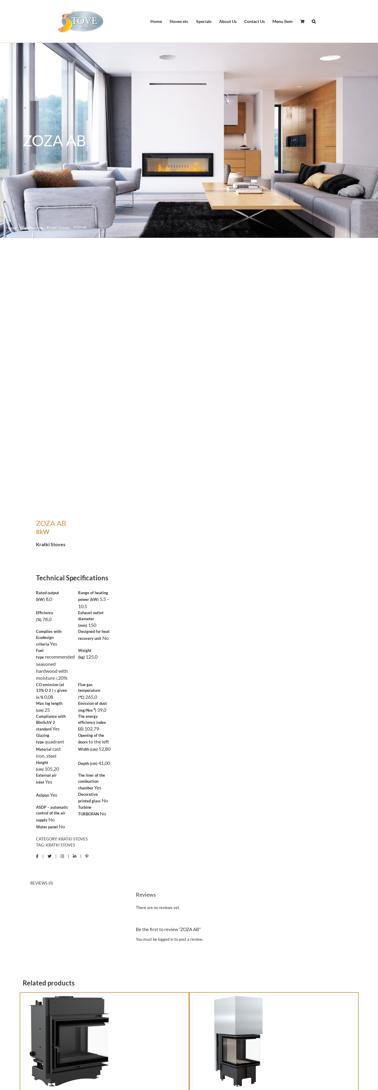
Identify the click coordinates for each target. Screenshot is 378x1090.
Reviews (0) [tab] (41, 883)
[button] (314, 21)
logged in (165, 939)
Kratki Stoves (73, 839)
